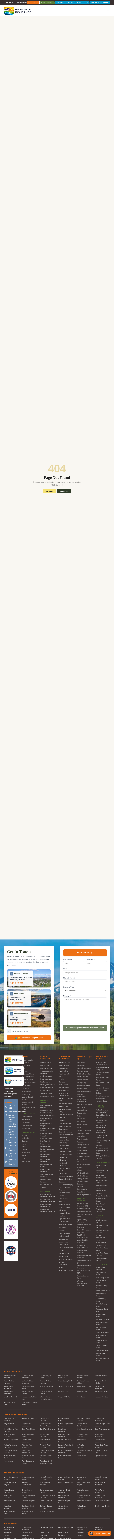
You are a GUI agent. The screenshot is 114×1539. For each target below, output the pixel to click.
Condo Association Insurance (46, 1072)
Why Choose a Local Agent (29, 1108)
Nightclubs (80, 1065)
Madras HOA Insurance (8, 1534)
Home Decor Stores (65, 1224)
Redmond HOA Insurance (82, 1529)
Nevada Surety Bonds (101, 1355)
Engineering (63, 1173)
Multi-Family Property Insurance (103, 1231)
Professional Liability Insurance (84, 1267)
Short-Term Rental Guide (102, 1249)
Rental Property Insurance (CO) (101, 1244)
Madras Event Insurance (81, 1507)
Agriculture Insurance (29, 1418)
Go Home (49, 491)
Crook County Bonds (103, 1319)
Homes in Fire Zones (102, 1397)
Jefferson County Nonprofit (46, 1507)
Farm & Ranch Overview (9, 1419)
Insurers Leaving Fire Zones (103, 1142)
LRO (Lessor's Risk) (66, 1248)
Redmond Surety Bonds (101, 1287)
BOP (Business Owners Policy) (64, 1095)
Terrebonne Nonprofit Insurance (84, 1502)
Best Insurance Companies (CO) (101, 1063)
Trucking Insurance (83, 1156)
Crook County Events (102, 1506)
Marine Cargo (63, 1256)
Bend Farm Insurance (47, 1429)
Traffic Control (82, 1148)
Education (62, 1160)
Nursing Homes (82, 1071)
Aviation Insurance (83, 1209)
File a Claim (26, 1119)
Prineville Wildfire (101, 1375)
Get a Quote (26, 1122)
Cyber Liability (64, 1146)
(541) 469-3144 (16, 1023)
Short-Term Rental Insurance (46, 1176)
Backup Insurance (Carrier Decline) (46, 1111)
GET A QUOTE (33, 2)
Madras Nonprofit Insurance (9, 1502)
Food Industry (63, 1198)
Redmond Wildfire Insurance (83, 1377)
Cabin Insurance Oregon (46, 1119)
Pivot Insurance (9, 1461)
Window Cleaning (83, 1173)
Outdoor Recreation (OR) (84, 1262)
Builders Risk (63, 1106)
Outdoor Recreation (84, 1074)
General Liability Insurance (82, 1241)
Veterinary (80, 1167)
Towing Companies (83, 1145)
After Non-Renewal (10, 1397)
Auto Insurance (45, 1062)
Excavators (62, 1182)
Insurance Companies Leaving (102, 1147)
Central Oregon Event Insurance (47, 1496)
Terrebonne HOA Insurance (82, 1534)
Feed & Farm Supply (66, 1185)
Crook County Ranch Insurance (65, 1451)
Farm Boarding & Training (28, 1462)
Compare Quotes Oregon (46, 1125)
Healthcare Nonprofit (65, 1482)
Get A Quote (85, 952)
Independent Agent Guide (102, 1084)
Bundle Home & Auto (47, 1115)
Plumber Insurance (83, 1085)
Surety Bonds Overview (100, 1269)
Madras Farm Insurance (81, 1441)
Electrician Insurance (66, 1176)
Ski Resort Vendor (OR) (83, 1272)
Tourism (80, 1142)
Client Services (27, 1116)
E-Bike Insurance (46, 1076)
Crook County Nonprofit (8, 1507)
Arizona (24, 1135)
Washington (26, 1161)
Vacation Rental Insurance (45, 1181)
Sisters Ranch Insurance (45, 1441)
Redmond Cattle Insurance (82, 1435)
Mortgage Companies (63, 1263)
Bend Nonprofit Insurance (63, 1496)
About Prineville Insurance (27, 1061)
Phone (69, 978)
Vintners (80, 1170)
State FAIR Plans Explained (102, 1092)
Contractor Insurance (66, 1132)
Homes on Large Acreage (101, 1182)
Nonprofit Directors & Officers (65, 1478)
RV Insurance (45, 1090)
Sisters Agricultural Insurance (64, 1441)
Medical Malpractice (66, 1259)
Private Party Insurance (99, 1491)
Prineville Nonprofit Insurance (28, 1502)
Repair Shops (82, 1110)
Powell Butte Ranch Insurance (10, 1451)
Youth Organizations (84, 1195)
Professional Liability (84, 1091)
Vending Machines (83, 1164)
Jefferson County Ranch (46, 1457)
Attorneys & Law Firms (64, 1169)
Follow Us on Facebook (10, 1140)
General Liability (64, 1207)
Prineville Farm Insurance (27, 1446)
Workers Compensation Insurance (82, 1283)
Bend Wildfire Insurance (63, 1377)
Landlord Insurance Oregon (47, 1150)
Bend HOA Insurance (65, 1527)
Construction (63, 1129)
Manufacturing (64, 1253)
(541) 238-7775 (16, 1003)
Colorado (25, 1141)
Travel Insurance (46, 1093)
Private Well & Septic (103, 1196)
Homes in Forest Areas (9, 1403)
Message (70, 996)
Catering (62, 1117)
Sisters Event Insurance (62, 1507)
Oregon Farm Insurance (44, 1419)
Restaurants (81, 1113)
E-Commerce (63, 1157)
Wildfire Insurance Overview (10, 1377)
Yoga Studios (81, 1192)
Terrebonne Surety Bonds (102, 1310)
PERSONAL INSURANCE (45, 1058)
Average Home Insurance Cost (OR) (47, 1195)
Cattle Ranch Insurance (81, 1457)
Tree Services (82, 1153)
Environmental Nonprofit (45, 1484)
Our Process (26, 1085)
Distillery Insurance (65, 1154)
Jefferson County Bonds (101, 1328)
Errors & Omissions (65, 1179)
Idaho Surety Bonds (102, 1350)
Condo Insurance (65, 1126)
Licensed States (27, 1080)
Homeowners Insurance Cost (45, 1145)
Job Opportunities (28, 1077)
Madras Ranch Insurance (100, 1441)
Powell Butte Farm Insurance (101, 1446)
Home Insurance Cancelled (46, 1135)
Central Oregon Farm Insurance (65, 1425)
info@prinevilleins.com (20, 1031)
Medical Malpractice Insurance (84, 1257)
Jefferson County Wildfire (101, 1382)
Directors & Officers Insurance (84, 1226)
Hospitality (62, 1227)
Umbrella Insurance (47, 1096)
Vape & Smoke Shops (82, 1160)
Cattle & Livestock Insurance (64, 1457)
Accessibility (26, 1065)
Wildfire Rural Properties (8, 1393)
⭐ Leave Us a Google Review (28, 1037)
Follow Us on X (10, 1155)
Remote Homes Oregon (101, 1200)
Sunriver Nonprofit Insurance (64, 1502)
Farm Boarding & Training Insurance (46, 1462)
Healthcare (62, 1216)
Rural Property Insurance (45, 1171)
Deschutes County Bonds (102, 1323)
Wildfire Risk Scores (102, 1391)
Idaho (24, 1144)
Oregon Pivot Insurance (26, 1425)
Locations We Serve (29, 1082)
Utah (23, 1158)
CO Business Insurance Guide (101, 1100)
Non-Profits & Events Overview (11, 1478)
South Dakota (26, 1152)
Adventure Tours (64, 1062)
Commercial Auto (65, 1123)
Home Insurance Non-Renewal (46, 1140)
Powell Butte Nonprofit (102, 1501)
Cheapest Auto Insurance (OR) (45, 1205)
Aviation (61, 1079)
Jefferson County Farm (28, 1457)
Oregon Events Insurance (9, 1491)
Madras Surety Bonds (101, 1295)
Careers (24, 1071)
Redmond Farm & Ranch (28, 1435)
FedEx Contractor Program (65, 1189)
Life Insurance (45, 1082)
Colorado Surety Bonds (101, 1347)
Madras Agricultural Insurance (10, 1446)
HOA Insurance (64, 1222)
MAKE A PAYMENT (47, 2)
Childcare (62, 1120)
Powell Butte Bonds (102, 1332)
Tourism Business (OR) (83, 1277)
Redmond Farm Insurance (45, 1435)
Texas (24, 1155)
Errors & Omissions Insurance (84, 1231)
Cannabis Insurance (66, 1114)
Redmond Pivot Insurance (100, 1435)
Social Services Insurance (100, 1484)
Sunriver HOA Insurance (63, 1534)
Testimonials (26, 1091)
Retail (79, 1116)
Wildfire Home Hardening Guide (46, 1398)
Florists (61, 1196)
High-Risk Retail (64, 1219)
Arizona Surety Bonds (101, 1336)
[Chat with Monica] (99, 1533)
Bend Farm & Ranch (29, 1429)
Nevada (24, 1147)
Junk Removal (64, 1236)
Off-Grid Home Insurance (45, 1160)
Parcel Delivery (82, 1080)
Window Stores (82, 1176)
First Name (71, 960)
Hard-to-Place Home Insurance (47, 1130)
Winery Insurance (83, 1179)
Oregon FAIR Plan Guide (46, 1165)
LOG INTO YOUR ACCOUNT (100, 2)
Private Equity (82, 1088)
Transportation (82, 1150)
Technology (81, 1136)
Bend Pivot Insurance (102, 1429)
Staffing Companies (84, 1130)
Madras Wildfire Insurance (45, 1382)
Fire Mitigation (81, 1397)
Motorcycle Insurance (47, 1085)
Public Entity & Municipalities (82, 1100)
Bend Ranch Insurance (62, 1430)
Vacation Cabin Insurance (101, 1210)
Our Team (25, 1088)
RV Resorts (81, 1119)
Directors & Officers (65, 1151)
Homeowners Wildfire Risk (29, 1398)
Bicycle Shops (64, 1090)
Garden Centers (64, 1204)
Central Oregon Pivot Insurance (11, 1430)
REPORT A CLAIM (82, 2)
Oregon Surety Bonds (101, 1274)
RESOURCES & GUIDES (102, 1058)
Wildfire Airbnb (82, 1391)
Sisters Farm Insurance (26, 1441)
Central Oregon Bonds (101, 1282)
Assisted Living (64, 1065)
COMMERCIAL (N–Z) (84, 1058)
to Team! (85, 1028)
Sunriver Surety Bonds (101, 1315)
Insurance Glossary (28, 1074)
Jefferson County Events (28, 1512)
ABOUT (25, 1056)
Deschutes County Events (10, 1512)
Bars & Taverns (64, 1085)
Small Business (82, 1124)
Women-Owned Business (82, 1183)
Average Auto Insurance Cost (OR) (47, 1200)
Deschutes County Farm (101, 1451)
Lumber (61, 1250)
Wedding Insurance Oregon (28, 1496)
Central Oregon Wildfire (45, 1377)
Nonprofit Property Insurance (101, 1478)
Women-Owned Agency (27, 1103)
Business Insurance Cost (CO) (102, 1069)
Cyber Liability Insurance (82, 1221)
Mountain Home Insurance (45, 1155)
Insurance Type (68, 987)
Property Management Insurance (100, 1238)
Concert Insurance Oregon (46, 1491)
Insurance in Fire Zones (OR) (101, 1137)
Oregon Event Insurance (26, 1491)
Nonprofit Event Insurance (82, 1478)
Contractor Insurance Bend (84, 1216)
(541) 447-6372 (16, 983)
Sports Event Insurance (8, 1496)
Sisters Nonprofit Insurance (100, 1496)
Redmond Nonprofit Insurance (83, 1496)
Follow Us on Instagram (10, 1148)
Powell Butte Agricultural (26, 1451)
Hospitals (62, 1230)
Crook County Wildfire (65, 1381)
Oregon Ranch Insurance (9, 1425)
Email (69, 969)
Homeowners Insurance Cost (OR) (47, 1211)
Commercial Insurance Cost (64, 1139)
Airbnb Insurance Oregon (46, 1106)
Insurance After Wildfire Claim (101, 1131)
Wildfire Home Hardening (8, 1387)
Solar (79, 1127)
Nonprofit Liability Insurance (46, 1478)
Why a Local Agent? (103, 1096)
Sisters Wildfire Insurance (9, 1382)
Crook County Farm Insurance (47, 1451)
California (25, 1138)
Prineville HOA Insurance (27, 1534)
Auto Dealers (63, 1071)
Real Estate (81, 1107)
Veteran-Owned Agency (27, 1098)
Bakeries (62, 1082)
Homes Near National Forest (101, 1177)
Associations (63, 1068)
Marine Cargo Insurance (82, 1251)
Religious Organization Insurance (26, 1485)
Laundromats (63, 1242)
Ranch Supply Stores (84, 1104)
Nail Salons (81, 1062)
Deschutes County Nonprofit (28, 1507)
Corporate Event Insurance (64, 1491)
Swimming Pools (83, 1133)
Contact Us (64, 491)
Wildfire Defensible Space (28, 1387)
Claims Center (27, 1125)
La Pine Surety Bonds (101, 1300)
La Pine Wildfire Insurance (27, 1382)
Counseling (63, 1143)
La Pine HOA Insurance (44, 1534)
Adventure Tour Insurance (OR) (82, 1205)
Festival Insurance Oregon (83, 1491)
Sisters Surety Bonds (103, 1291)
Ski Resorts (81, 1122)
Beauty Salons (64, 1088)
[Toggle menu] (108, 10)
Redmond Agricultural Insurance (11, 1441)
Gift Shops (62, 1210)
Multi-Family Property (66, 1270)
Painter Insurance (83, 1077)
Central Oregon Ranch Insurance (82, 1425)
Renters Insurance (46, 1088)
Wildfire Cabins (63, 1391)
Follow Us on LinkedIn (10, 1162)
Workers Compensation (82, 1188)
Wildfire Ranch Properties (100, 1387)
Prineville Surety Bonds (101, 1305)
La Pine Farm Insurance (81, 1446)
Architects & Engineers (63, 1164)
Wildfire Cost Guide (47, 1386)
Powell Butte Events (47, 1511)
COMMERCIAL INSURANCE (64, 1058)
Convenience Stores (66, 1135)
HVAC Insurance (64, 1233)
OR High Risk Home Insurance (103, 1157)
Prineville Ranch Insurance (45, 1446)
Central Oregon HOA (47, 1527)
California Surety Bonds (101, 1341)
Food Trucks (63, 1201)
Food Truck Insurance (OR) (82, 1236)
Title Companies (82, 1139)
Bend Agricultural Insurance (9, 1435)
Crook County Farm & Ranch (84, 1451)
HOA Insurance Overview (9, 1529)
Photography (81, 1082)
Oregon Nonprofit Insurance (28, 1478)
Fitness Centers (64, 1193)
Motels (61, 1267)
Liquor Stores (63, 1245)
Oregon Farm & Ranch (63, 1419)
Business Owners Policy (65, 1111)
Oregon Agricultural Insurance (83, 1419)
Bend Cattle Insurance (84, 1429)
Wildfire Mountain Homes (46, 1393)
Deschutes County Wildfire (83, 1382)
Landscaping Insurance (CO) (82, 1246)
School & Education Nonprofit (83, 1484)
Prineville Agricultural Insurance (65, 1446)
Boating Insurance (46, 1068)
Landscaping (63, 1239)
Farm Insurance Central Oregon (45, 1425)
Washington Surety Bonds (102, 1360)
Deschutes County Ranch (10, 1457)
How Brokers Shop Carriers (102, 1079)
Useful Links (26, 1094)
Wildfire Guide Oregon (84, 1386)
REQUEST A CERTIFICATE (65, 2)
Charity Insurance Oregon (10, 1484)
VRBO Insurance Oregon (46, 1186)
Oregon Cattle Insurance (100, 1419)
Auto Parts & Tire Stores (65, 1075)
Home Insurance (46, 1079)
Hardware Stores (64, 1213)
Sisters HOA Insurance (99, 1529)
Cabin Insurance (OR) (101, 1166)
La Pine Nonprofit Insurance (46, 1502)
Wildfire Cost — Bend (65, 1386)
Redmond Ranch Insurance (64, 1435)
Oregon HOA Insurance (26, 1529)
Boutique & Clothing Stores (66, 1100)
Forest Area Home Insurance (102, 1171)
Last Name (93, 960)
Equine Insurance (101, 1456)
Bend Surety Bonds (102, 1278)
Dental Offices (64, 1148)
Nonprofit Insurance (84, 1068)
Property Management (81, 1095)
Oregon (24, 1150)
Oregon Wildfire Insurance (27, 1377)
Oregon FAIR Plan (64, 1397)
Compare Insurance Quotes (102, 1074)
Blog (23, 1068)
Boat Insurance (45, 1065)
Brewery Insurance (65, 1104)
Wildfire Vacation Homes (27, 1393)
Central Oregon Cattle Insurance (102, 1425)
